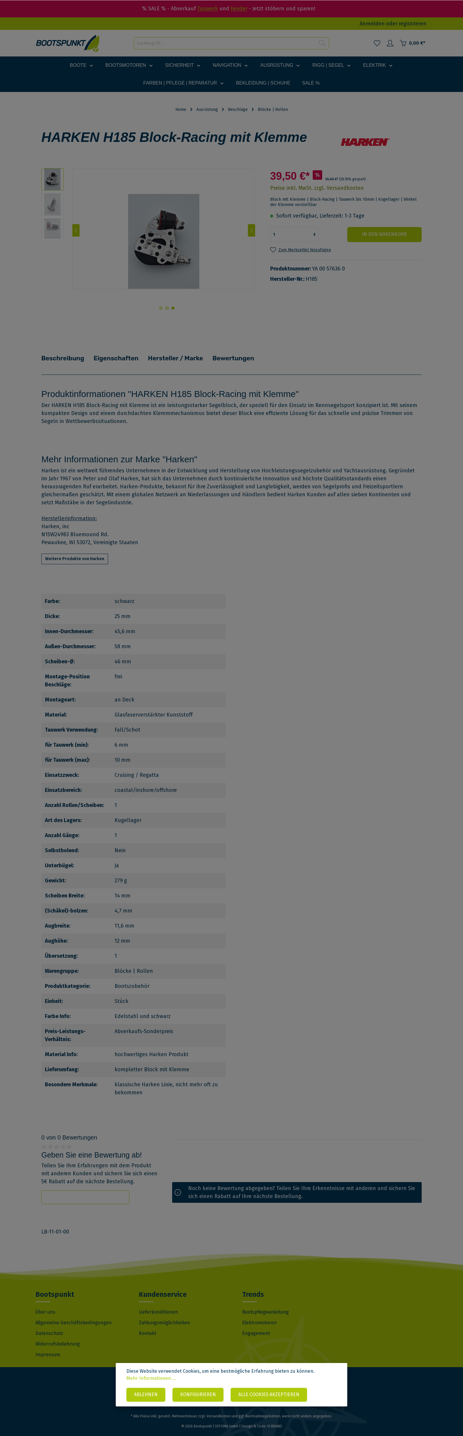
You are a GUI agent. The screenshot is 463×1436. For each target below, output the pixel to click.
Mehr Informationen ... (151, 1378)
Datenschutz (49, 1325)
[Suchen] (322, 43)
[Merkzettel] (377, 43)
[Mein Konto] (390, 43)
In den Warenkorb (386, 234)
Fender (239, 8)
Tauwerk (207, 8)
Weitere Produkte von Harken (74, 550)
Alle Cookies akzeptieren (268, 1395)
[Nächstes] (251, 230)
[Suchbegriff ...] (225, 43)
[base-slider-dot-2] (166, 308)
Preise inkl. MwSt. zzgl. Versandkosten (317, 188)
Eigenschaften (121, 354)
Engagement (256, 1325)
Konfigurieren (198, 1395)
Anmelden (372, 23)
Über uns (45, 1304)
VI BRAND (274, 1418)
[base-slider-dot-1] (172, 308)
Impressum (47, 1346)
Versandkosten (218, 1408)
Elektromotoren (259, 1314)
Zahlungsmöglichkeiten (164, 1314)
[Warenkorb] (412, 43)
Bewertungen (244, 354)
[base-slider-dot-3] (160, 308)
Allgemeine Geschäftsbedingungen (73, 1314)
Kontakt (147, 1325)
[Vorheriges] (76, 230)
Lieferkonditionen (158, 1304)
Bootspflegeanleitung (265, 1304)
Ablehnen (146, 1395)
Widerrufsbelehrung (57, 1335)
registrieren (412, 23)
